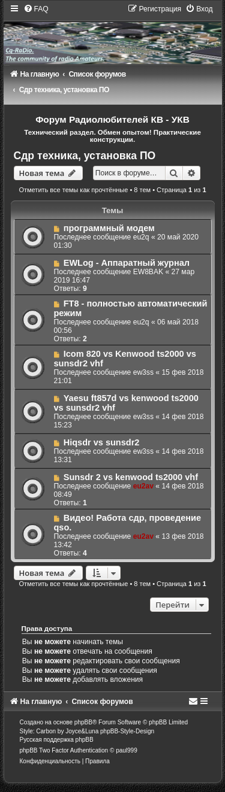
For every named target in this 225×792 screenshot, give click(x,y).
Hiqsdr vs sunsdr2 (102, 442)
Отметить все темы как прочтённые (73, 189)
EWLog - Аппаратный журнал (127, 263)
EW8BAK (148, 272)
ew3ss (143, 372)
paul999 (126, 750)
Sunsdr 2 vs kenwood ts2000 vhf (131, 477)
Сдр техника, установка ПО (85, 156)
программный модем (109, 228)
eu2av (143, 486)
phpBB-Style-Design (127, 731)
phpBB (83, 722)
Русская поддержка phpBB (57, 739)
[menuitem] (36, 9)
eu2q (141, 237)
